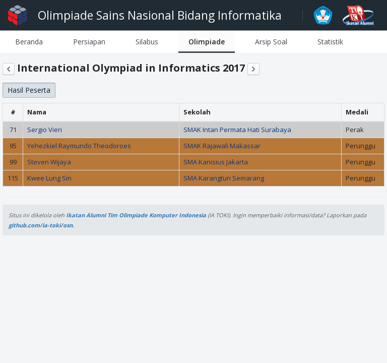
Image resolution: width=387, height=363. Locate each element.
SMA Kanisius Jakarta (215, 161)
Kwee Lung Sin (49, 178)
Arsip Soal (271, 41)
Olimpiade (206, 41)
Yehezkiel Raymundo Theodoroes (79, 145)
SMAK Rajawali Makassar (222, 145)
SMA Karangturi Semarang (223, 178)
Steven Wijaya (49, 161)
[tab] (29, 41)
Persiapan (89, 41)
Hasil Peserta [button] (29, 90)
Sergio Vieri (44, 129)
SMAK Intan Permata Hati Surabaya (237, 129)
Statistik (330, 41)
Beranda (29, 41)
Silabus (147, 41)
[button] (9, 69)
